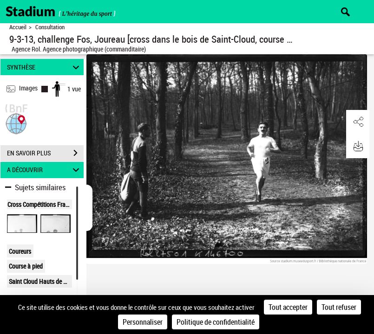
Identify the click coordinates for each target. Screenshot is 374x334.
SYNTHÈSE (44, 67)
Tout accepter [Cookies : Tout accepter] (288, 307)
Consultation (50, 27)
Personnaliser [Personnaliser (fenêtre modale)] (143, 322)
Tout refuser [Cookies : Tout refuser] (339, 307)
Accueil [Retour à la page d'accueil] (17, 27)
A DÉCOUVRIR (44, 170)
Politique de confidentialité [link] (216, 322)
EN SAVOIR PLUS (45, 153)
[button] (16, 122)
